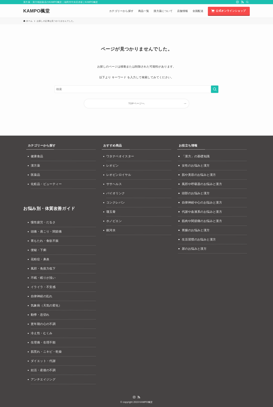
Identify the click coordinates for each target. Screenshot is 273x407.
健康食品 (37, 156)
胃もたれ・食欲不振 (45, 240)
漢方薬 (35, 165)
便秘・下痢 (38, 250)
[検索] (247, 2)
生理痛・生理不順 (43, 342)
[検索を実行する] (214, 89)
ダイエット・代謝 (43, 360)
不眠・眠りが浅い (43, 277)
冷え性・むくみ (41, 333)
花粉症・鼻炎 (40, 259)
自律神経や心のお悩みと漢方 (202, 202)
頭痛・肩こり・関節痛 (46, 231)
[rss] (242, 2)
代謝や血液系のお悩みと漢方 (202, 211)
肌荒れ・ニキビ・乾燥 (46, 351)
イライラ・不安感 (43, 287)
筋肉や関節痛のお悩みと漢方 (202, 221)
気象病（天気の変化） (46, 305)
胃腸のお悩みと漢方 (196, 230)
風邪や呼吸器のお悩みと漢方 (202, 184)
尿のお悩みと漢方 (194, 248)
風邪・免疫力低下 (43, 268)
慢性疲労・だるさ (43, 222)
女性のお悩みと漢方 (196, 165)
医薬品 (35, 174)
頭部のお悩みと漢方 (196, 193)
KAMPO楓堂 (36, 11)
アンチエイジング (43, 379)
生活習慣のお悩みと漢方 (199, 239)
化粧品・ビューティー (46, 184)
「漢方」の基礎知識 (196, 156)
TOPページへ (136, 103)
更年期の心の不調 (43, 324)
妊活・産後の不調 (43, 370)
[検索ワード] (136, 89)
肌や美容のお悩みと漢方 (199, 174)
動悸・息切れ (40, 314)
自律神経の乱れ (41, 296)
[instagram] (237, 2)
